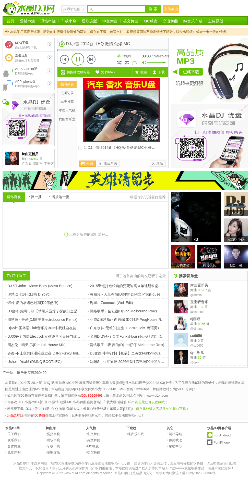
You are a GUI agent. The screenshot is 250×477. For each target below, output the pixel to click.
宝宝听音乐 (199, 302)
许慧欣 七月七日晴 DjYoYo (27, 294)
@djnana (196, 329)
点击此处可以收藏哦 (150, 402)
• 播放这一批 (59, 197)
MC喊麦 (150, 21)
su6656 (196, 336)
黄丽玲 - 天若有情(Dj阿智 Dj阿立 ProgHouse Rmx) (129, 294)
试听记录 (67, 93)
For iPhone (221, 442)
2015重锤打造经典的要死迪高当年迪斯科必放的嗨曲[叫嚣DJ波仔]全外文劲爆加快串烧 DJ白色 (163, 286)
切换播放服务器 (78, 72)
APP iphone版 (27, 84)
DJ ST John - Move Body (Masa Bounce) (38, 286)
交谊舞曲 (170, 21)
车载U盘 (27, 58)
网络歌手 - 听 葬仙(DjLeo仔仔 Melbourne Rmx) (126, 345)
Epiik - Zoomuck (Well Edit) (110, 303)
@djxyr (195, 362)
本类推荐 (67, 102)
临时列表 (67, 84)
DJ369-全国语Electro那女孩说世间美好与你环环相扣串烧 (51, 336)
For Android (222, 435)
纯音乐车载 (193, 21)
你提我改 (174, 440)
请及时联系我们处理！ (223, 463)
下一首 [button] (91, 59)
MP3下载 (26, 45)
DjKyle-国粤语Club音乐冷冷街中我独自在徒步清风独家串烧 (53, 328)
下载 (161, 72)
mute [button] (144, 63)
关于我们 (13, 434)
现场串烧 (48, 21)
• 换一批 (35, 197)
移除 (160, 164)
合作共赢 (13, 446)
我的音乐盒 (67, 119)
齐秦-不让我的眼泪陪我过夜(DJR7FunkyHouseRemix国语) (52, 353)
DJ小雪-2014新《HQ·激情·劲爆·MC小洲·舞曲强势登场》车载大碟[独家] (144, 147)
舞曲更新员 (199, 285)
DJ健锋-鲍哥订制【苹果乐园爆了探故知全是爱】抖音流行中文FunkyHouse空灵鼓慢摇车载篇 (79, 311)
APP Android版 (26, 71)
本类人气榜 (67, 110)
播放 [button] (78, 59)
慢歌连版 (89, 21)
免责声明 (13, 452)
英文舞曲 (130, 21)
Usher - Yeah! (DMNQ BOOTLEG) (33, 362)
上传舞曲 (171, 9)
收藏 (143, 72)
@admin (196, 295)
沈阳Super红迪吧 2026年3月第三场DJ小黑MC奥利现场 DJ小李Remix (144, 362)
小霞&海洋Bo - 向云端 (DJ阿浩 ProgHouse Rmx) (127, 319)
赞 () (108, 72)
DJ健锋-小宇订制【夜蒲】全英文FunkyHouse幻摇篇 (130, 353)
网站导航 (174, 434)
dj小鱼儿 (197, 352)
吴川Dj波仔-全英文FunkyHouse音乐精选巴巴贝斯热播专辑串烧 (139, 336)
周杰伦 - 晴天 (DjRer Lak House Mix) (35, 345)
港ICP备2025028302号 (199, 473)
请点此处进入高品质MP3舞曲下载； (162, 409)
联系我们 (13, 440)
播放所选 (110, 164)
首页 (10, 21)
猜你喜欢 (14, 197)
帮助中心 (174, 446)
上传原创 (215, 21)
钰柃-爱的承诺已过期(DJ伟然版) (31, 303)
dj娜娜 (195, 319)
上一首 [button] (64, 59)
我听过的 (73, 9)
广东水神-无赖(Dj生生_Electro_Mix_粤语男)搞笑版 (129, 328)
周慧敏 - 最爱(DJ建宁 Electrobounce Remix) (41, 319)
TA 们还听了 (16, 276)
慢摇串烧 (27, 21)
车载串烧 (68, 21)
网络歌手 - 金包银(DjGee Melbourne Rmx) (122, 311)
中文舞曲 (110, 21)
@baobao (197, 312)
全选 (89, 164)
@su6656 (197, 345)
